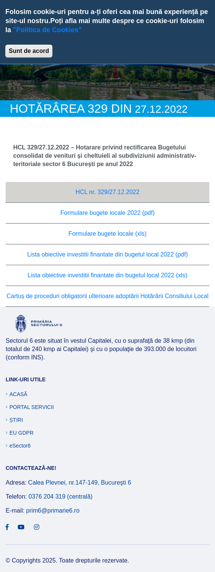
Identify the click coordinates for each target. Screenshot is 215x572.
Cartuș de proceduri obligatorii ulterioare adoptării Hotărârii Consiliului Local (107, 296)
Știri (16, 420)
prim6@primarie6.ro (53, 510)
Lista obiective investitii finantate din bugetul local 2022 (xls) (107, 275)
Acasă (18, 394)
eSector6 (20, 446)
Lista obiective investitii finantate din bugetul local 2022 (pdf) (107, 254)
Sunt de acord (29, 51)
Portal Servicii (31, 407)
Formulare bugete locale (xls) (107, 233)
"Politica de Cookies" (47, 30)
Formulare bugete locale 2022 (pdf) (107, 213)
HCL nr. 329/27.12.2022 (107, 192)
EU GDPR (21, 433)
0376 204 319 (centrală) (60, 496)
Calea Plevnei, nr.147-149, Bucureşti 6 (79, 482)
